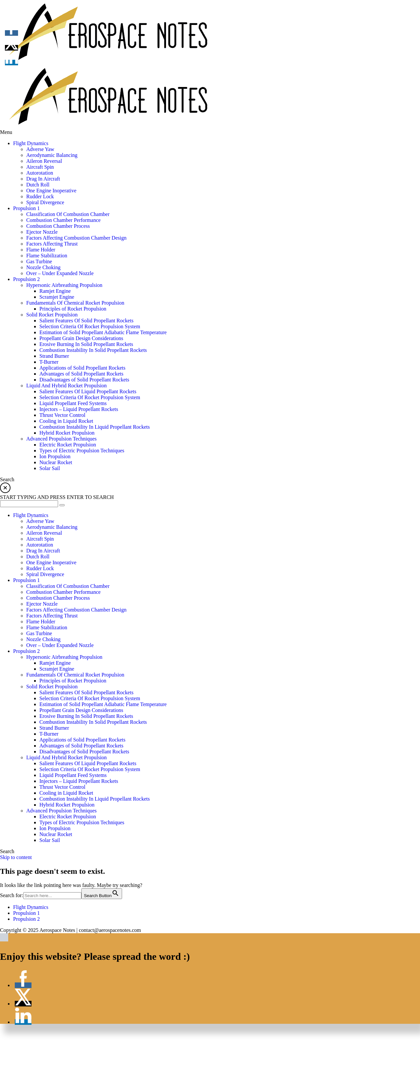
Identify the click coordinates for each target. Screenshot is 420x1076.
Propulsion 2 (26, 919)
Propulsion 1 (26, 913)
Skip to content (16, 857)
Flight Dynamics (30, 907)
